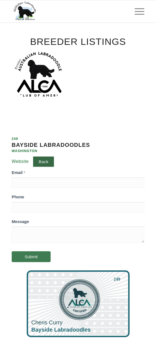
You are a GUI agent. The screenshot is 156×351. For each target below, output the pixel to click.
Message (20, 221)
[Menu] (136, 11)
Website (20, 161)
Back (43, 161)
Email (18, 172)
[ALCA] (65, 11)
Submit (31, 256)
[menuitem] (136, 11)
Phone (18, 197)
